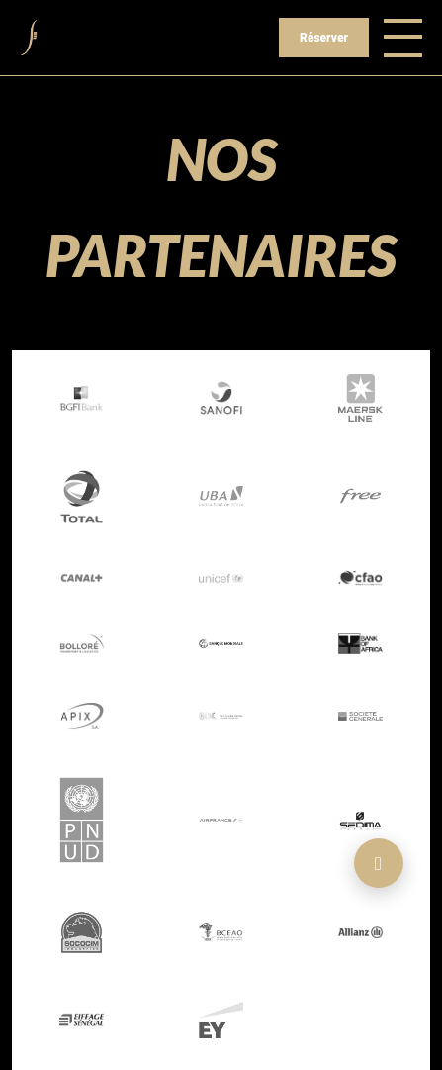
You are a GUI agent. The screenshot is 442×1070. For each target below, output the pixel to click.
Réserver (324, 38)
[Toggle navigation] (403, 37)
